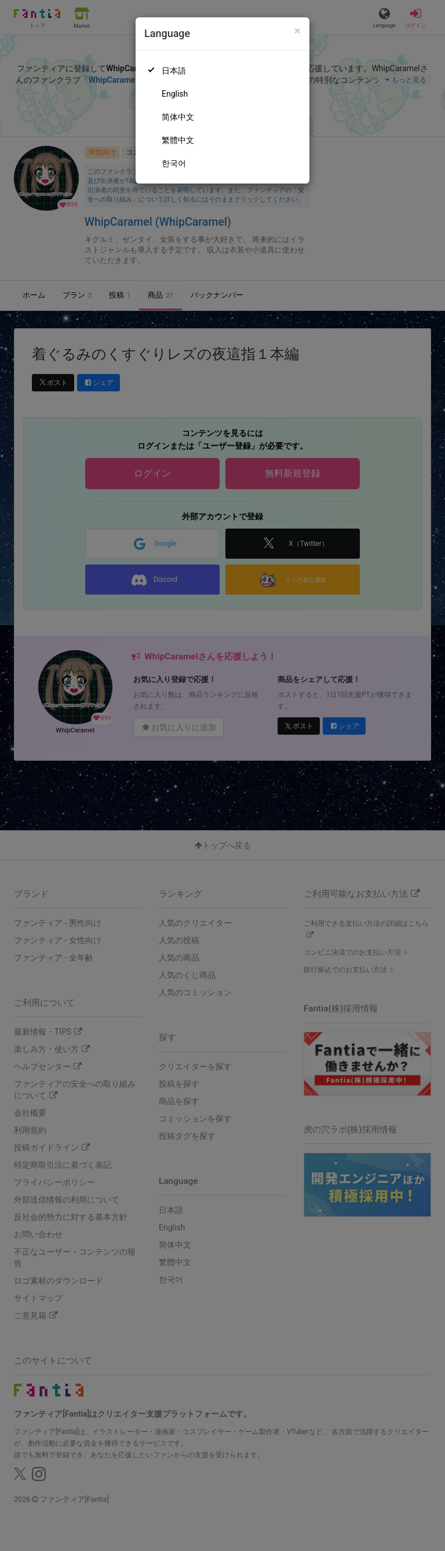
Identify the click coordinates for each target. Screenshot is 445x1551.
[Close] (297, 31)
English (175, 93)
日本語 (174, 70)
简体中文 (178, 117)
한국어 (174, 163)
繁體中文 (178, 140)
